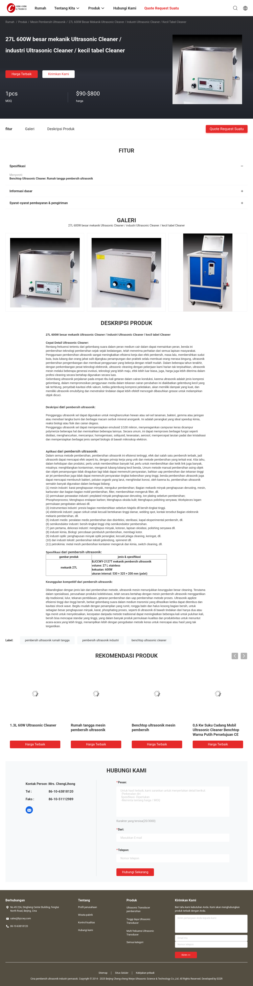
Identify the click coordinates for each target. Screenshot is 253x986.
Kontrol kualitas (86, 922)
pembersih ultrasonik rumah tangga (47, 640)
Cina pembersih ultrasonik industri (48, 978)
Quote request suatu (227, 129)
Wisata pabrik (85, 914)
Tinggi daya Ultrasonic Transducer (138, 921)
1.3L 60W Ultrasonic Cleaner (33, 725)
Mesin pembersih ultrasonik (47, 22)
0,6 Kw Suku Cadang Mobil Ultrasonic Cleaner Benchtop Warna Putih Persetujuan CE (216, 730)
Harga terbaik (21, 74)
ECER (220, 978)
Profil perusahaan (87, 907)
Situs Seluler (121, 972)
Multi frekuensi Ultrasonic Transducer (140, 933)
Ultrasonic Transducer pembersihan (138, 909)
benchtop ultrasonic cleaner (149, 640)
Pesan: (122, 782)
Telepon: (123, 850)
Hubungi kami (85, 930)
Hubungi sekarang (135, 872)
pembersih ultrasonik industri (100, 640)
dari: (121, 829)
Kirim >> (186, 955)
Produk (22, 22)
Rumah (9, 22)
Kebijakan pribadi (145, 972)
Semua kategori (134, 942)
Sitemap (103, 972)
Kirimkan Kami (58, 74)
